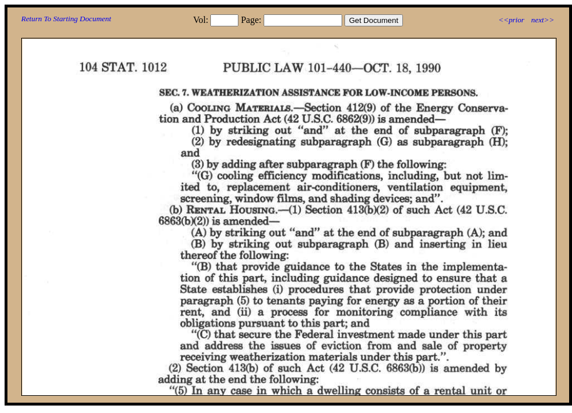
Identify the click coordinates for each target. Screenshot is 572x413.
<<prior (511, 19)
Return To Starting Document (66, 18)
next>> (542, 19)
